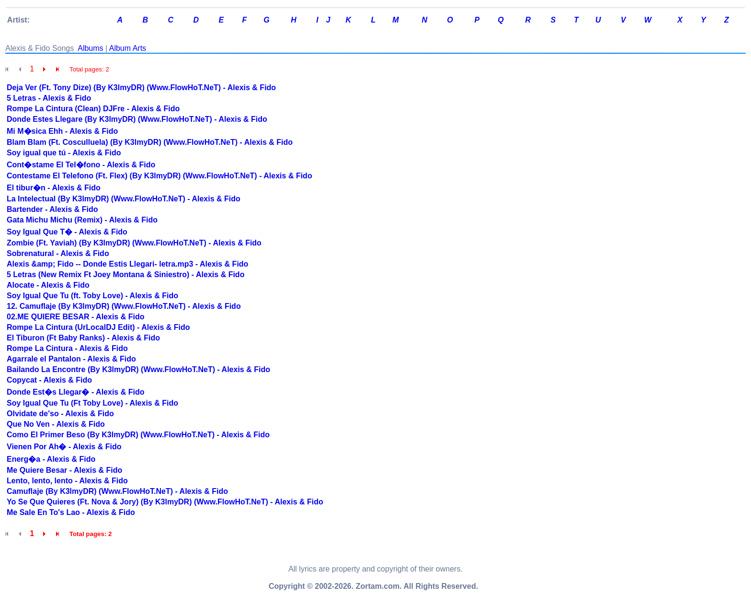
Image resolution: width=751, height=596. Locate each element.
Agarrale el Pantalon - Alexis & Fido (71, 359)
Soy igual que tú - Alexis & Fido (64, 153)
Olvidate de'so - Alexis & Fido (60, 413)
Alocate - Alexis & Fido (48, 285)
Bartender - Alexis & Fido (52, 209)
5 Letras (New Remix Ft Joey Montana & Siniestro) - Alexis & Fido (125, 274)
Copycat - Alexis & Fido (49, 380)
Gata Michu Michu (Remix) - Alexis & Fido (82, 220)
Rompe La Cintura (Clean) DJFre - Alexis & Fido (93, 109)
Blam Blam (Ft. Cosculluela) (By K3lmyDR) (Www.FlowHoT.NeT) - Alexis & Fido (150, 142)
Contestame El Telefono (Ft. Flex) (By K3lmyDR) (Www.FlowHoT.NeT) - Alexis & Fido (159, 176)
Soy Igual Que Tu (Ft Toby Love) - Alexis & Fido (92, 403)
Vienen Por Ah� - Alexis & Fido (64, 447)
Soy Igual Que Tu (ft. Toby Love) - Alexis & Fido (92, 296)
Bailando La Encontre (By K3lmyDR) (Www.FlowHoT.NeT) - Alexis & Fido (138, 369)
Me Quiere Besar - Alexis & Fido (64, 470)
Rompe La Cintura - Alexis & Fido (67, 348)
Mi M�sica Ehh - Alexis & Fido (62, 131)
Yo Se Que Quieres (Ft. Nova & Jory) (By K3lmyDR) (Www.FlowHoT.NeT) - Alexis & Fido (165, 502)
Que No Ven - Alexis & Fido (56, 424)
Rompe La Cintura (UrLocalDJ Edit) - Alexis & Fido (98, 327)
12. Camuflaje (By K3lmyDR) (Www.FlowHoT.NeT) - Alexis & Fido (124, 306)
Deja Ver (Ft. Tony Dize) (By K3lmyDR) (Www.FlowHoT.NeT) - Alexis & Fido (141, 87)
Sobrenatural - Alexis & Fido (58, 253)
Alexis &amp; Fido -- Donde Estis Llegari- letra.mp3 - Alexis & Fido (127, 264)
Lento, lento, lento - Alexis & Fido (67, 481)
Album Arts (127, 48)
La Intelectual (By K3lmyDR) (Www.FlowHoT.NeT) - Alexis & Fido (123, 199)
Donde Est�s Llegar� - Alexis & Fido (75, 392)
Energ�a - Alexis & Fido (51, 459)
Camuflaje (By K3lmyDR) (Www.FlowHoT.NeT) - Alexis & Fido (117, 491)
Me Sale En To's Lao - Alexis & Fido (71, 512)
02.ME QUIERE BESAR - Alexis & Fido (75, 317)
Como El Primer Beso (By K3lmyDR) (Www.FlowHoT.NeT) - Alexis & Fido (138, 435)
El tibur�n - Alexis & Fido (54, 188)
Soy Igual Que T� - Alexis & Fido (67, 232)
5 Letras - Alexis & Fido (49, 98)
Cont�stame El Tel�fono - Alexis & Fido (81, 165)
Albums (90, 48)
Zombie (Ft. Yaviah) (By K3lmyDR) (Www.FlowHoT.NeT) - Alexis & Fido (134, 243)
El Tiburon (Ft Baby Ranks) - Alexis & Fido (83, 338)
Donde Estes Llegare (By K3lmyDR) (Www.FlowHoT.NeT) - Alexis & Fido (137, 119)
